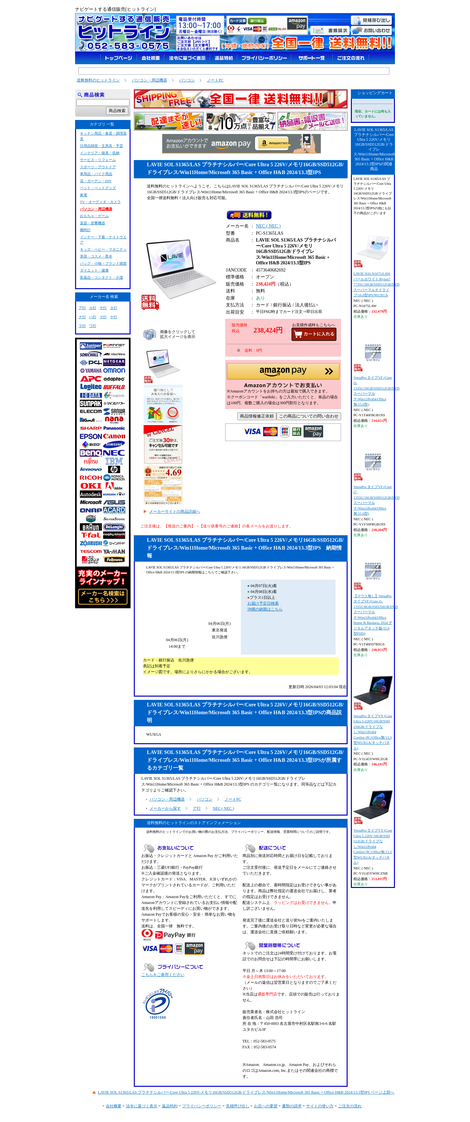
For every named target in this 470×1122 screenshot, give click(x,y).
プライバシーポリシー (201, 1106)
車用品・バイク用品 (96, 174)
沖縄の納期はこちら (265, 609)
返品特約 (170, 1106)
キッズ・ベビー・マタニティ (103, 249)
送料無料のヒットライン (98, 80)
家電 (83, 195)
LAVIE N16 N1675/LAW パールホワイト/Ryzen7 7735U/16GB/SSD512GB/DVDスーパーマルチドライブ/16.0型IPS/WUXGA (376, 263)
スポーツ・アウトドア (98, 167)
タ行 (113, 308)
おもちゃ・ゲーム (94, 216)
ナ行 (82, 317)
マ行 (103, 317)
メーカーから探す (165, 808)
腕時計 (85, 230)
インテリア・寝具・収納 (99, 153)
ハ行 (92, 317)
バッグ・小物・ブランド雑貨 (103, 263)
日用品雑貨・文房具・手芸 (101, 146)
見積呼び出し (237, 1106)
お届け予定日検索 (263, 603)
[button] (283, 377)
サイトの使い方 (320, 1106)
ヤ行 (113, 317)
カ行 (92, 308)
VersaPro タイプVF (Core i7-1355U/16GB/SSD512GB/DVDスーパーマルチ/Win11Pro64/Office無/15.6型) (376, 479)
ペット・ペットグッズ (98, 188)
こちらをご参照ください (162, 974)
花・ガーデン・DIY (96, 181)
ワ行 (92, 326)
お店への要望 (265, 1106)
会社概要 (113, 1106)
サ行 (103, 308)
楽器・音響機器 (92, 223)
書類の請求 (292, 1106)
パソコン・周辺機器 (149, 80)
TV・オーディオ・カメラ (100, 202)
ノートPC (215, 80)
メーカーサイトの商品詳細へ (174, 511)
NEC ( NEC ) (268, 227)
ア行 (197, 808)
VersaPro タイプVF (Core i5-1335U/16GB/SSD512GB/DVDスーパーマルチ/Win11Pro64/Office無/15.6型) (376, 369)
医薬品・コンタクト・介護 (101, 277)
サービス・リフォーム (98, 160)
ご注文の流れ (350, 1106)
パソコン (187, 80)
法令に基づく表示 (141, 1106)
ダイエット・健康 (94, 270)
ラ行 (82, 326)
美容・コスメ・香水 (96, 256)
